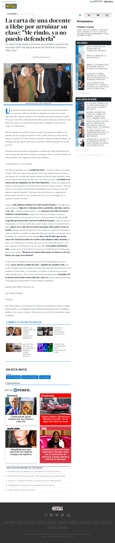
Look (96, 522)
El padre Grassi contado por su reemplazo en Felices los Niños (34, 471)
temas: (9, 374)
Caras (20, 522)
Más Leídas (82, 43)
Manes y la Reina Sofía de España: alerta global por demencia (29, 333)
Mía (109, 522)
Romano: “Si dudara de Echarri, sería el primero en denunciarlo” (35, 480)
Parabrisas (73, 522)
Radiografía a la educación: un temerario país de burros (31, 485)
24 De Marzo (44, 377)
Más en (17, 390)
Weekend (61, 522)
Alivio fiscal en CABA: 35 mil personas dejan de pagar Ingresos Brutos (28, 350)
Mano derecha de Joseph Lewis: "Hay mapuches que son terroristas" (37, 476)
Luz (102, 522)
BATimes (63, 527)
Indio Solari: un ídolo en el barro (21, 490)
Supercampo (85, 522)
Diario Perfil (9, 522)
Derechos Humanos (29, 377)
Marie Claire (30, 522)
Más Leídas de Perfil (87, 99)
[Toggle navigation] (4, 6)
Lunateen (52, 527)
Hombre (51, 522)
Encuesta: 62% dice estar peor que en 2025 (59, 331)
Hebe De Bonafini (13, 377)
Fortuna (41, 522)
